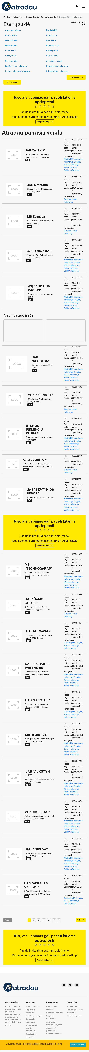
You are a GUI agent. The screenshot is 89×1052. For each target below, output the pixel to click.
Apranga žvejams (13, 30)
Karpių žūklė (51, 35)
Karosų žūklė (11, 35)
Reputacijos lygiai (34, 1016)
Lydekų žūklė (11, 40)
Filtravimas (12, 82)
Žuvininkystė (69, 643)
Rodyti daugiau (76, 77)
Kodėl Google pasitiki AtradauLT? (32, 1028)
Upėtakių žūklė (12, 61)
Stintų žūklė (10, 56)
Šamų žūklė (10, 51)
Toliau (80, 920)
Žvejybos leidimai (54, 61)
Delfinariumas (70, 648)
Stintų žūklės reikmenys (57, 71)
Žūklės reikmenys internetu (17, 71)
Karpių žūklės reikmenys (57, 66)
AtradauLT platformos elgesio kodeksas (54, 1031)
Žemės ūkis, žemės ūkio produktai (41, 17)
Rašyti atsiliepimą (45, 121)
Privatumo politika (54, 1013)
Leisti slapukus (77, 1045)
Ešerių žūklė (51, 30)
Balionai (75, 170)
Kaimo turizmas (71, 167)
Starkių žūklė (52, 51)
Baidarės (68, 170)
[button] (83, 6)
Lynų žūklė (51, 40)
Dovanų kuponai (74, 1016)
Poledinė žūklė (52, 45)
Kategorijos (18, 17)
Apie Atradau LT (33, 1007)
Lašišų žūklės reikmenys (16, 66)
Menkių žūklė (11, 45)
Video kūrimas (73, 1007)
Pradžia (6, 17)
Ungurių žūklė (52, 56)
